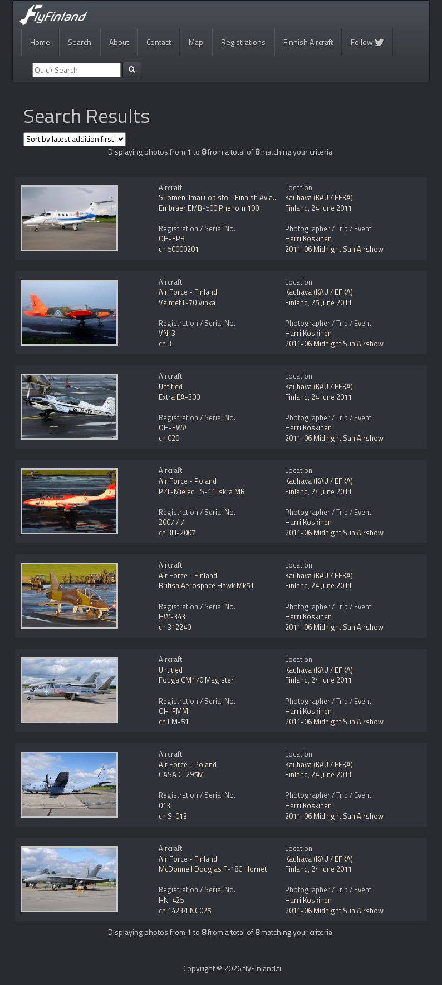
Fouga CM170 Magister (196, 679)
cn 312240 (175, 627)
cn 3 (165, 343)
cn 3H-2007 (177, 532)
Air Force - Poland (188, 480)
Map (196, 42)
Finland (296, 207)
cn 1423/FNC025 (185, 910)
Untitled (171, 386)
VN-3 (167, 333)
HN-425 (171, 900)
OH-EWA (173, 427)
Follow (367, 42)
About (119, 42)
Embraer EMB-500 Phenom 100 (209, 207)
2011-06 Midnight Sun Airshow (334, 249)
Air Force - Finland (188, 291)
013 (164, 805)
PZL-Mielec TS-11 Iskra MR (202, 491)
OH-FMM (173, 711)
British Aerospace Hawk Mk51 (206, 585)
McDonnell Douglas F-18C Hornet (213, 868)
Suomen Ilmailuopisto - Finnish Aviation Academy (237, 197)
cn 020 (169, 438)
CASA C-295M (181, 774)
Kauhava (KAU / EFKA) (319, 197)
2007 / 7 (171, 522)
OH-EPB (172, 238)
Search (79, 42)
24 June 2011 (331, 207)
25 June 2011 (331, 302)
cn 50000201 (179, 249)
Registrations (243, 42)
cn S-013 (173, 816)
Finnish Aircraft (308, 42)
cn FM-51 (174, 721)
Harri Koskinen (308, 238)
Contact (158, 42)
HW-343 (172, 616)
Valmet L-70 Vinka (187, 302)
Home (40, 42)
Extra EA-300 (179, 396)
